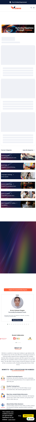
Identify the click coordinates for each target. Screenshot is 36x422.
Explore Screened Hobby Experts (18, 278)
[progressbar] (8, 27)
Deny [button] (19, 415)
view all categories (29, 138)
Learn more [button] (11, 419)
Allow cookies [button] (28, 415)
